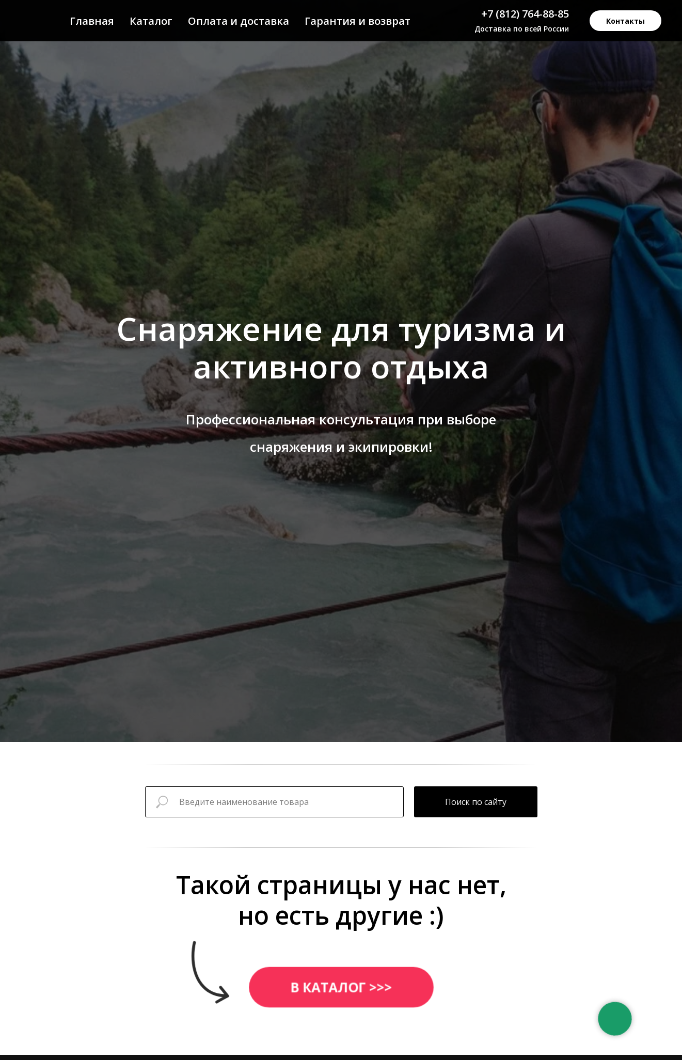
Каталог (151, 21)
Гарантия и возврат (357, 21)
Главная (92, 21)
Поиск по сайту (475, 802)
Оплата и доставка (238, 21)
